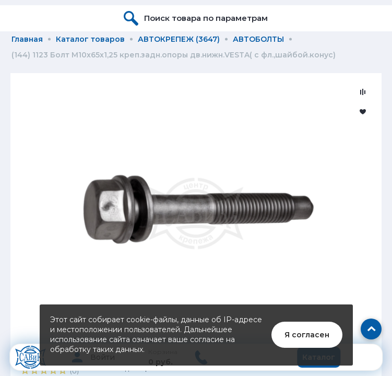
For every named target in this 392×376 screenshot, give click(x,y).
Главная (27, 39)
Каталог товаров (90, 39)
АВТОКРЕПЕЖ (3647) (179, 39)
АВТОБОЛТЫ (258, 39)
